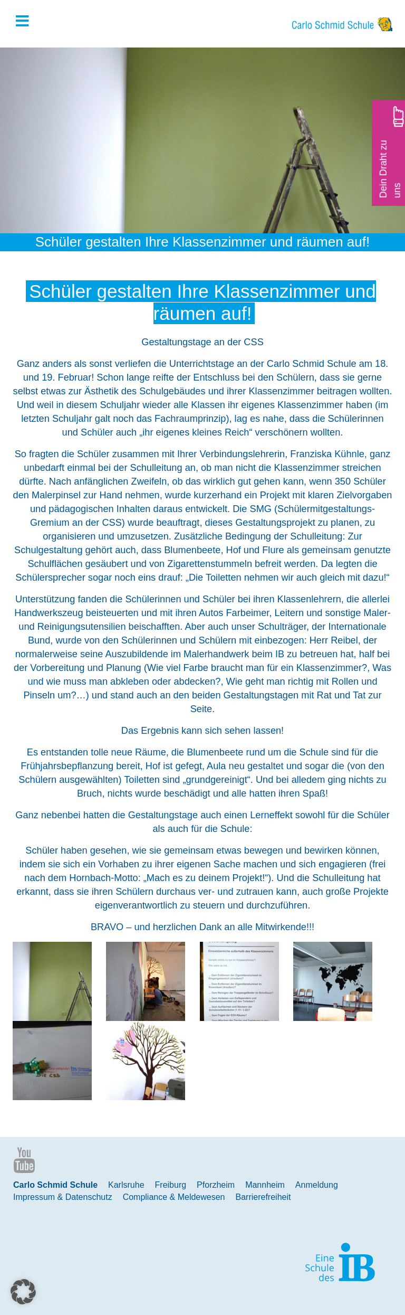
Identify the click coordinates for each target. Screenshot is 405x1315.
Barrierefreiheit (263, 1197)
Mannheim (265, 1184)
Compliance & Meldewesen (174, 1197)
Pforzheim (216, 1184)
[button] (23, 1292)
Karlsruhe (126, 1184)
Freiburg (171, 1184)
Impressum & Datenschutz (62, 1197)
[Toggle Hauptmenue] (27, 21)
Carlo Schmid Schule (55, 1184)
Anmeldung (316, 1184)
